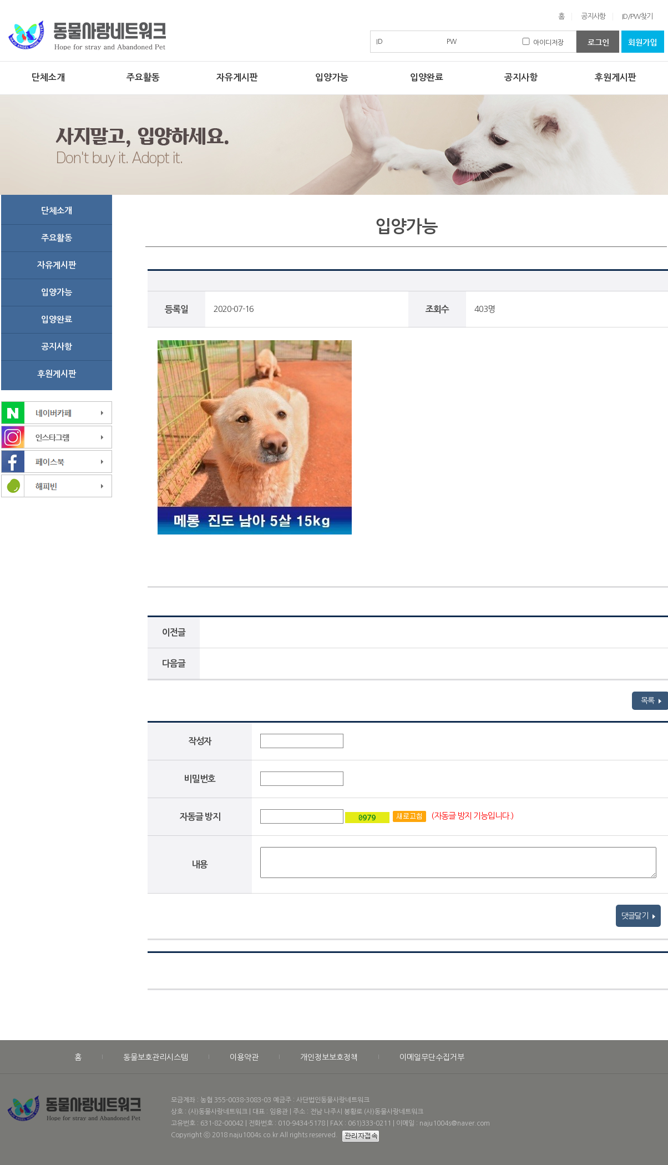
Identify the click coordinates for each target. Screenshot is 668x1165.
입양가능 (331, 77)
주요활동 (143, 77)
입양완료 (426, 77)
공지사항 (593, 16)
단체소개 (48, 77)
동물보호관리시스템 (155, 1057)
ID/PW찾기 (637, 16)
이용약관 (244, 1057)
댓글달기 (638, 915)
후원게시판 (615, 77)
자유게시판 (237, 77)
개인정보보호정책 (329, 1057)
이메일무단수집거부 (431, 1057)
